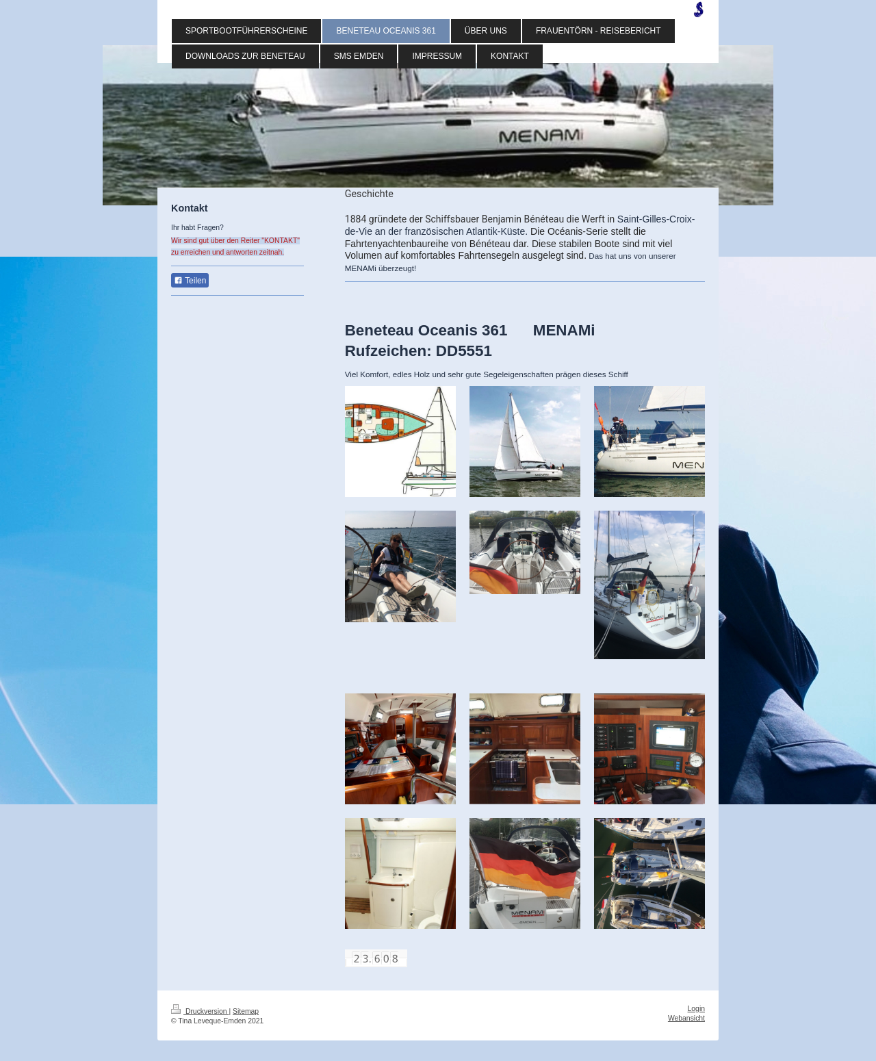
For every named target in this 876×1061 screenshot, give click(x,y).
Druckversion (200, 1011)
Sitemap (246, 1011)
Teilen (190, 280)
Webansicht (686, 1018)
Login (696, 1008)
